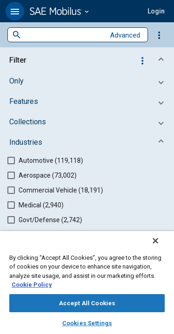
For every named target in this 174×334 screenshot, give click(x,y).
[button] (15, 11)
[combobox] (63, 35)
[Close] (162, 247)
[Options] (159, 35)
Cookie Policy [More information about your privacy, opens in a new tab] (32, 284)
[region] (87, 285)
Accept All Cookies (87, 303)
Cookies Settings (87, 323)
